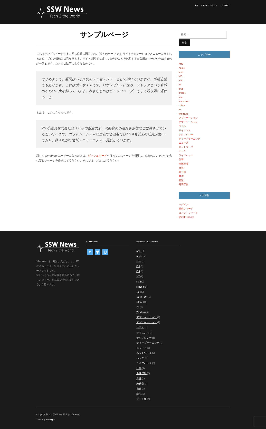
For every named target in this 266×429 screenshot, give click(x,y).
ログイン (183, 204)
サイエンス (185, 130)
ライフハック (186, 155)
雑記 (181, 180)
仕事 (181, 159)
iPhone (182, 92)
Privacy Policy (209, 5)
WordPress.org (186, 216)
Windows (183, 113)
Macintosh (184, 101)
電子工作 (183, 184)
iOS (180, 76)
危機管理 (183, 163)
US (196, 5)
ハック (182, 151)
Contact (225, 5)
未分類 (182, 172)
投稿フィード (186, 208)
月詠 (181, 167)
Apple (182, 67)
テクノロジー (186, 134)
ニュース (183, 142)
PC (180, 109)
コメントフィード (188, 212)
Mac (181, 97)
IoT (180, 84)
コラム (182, 126)
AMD (181, 63)
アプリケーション (188, 117)
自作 (181, 176)
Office (182, 105)
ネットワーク (186, 147)
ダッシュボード (97, 155)
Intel (181, 72)
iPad (181, 88)
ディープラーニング (189, 138)
